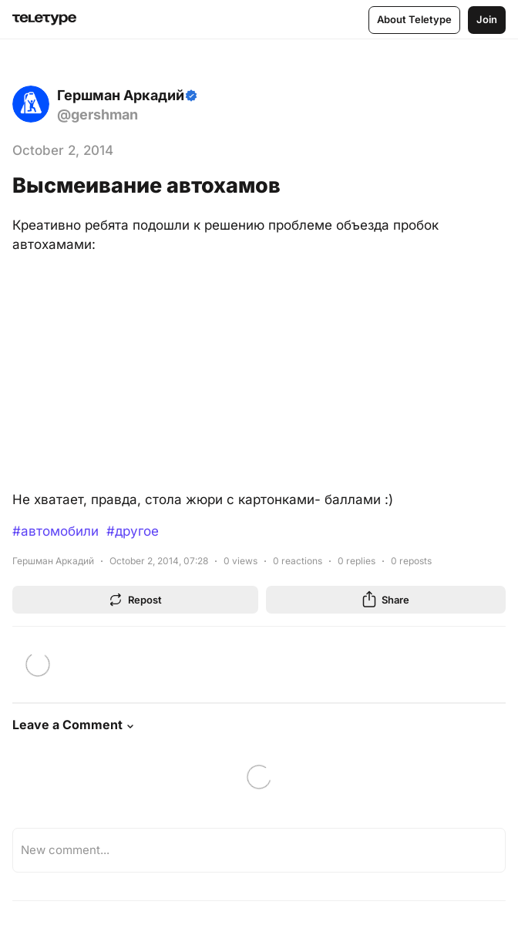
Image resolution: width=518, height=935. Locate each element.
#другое (132, 531)
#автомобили (55, 531)
